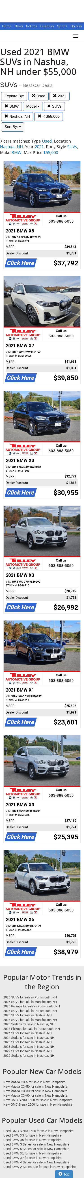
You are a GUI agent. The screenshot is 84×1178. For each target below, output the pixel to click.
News (19, 26)
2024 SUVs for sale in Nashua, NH (27, 1033)
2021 (59, 96)
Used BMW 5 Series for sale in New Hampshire (36, 1149)
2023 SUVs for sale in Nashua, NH (27, 1042)
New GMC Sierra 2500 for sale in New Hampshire (38, 1104)
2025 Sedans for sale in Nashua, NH (28, 1024)
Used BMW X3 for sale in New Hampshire (32, 1135)
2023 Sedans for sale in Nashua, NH (28, 1046)
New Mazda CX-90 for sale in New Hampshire (35, 1095)
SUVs (54, 106)
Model (32, 106)
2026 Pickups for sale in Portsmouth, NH (31, 1006)
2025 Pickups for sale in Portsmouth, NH (31, 1028)
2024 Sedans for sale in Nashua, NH (28, 1037)
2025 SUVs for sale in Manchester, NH (30, 1020)
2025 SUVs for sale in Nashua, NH (27, 1015)
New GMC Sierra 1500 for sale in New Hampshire (38, 1100)
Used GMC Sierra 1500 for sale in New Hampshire (38, 1131)
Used (38, 96)
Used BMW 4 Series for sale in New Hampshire (36, 1162)
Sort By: (12, 127)
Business (47, 26)
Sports (62, 26)
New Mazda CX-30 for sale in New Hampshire (35, 1091)
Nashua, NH (17, 116)
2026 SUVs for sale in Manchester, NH (30, 1002)
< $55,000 (49, 116)
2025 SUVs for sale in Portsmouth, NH (30, 1011)
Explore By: (14, 96)
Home (6, 26)
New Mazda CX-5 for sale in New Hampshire (34, 1082)
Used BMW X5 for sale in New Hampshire (32, 1140)
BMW (11, 106)
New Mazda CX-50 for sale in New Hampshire (35, 1086)
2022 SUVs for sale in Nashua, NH (27, 1051)
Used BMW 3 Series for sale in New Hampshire (36, 1144)
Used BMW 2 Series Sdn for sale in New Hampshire (39, 1167)
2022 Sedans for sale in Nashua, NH (28, 1055)
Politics (31, 26)
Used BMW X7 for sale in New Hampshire (32, 1158)
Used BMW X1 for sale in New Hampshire (32, 1153)
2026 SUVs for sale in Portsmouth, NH (30, 997)
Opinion (76, 26)
